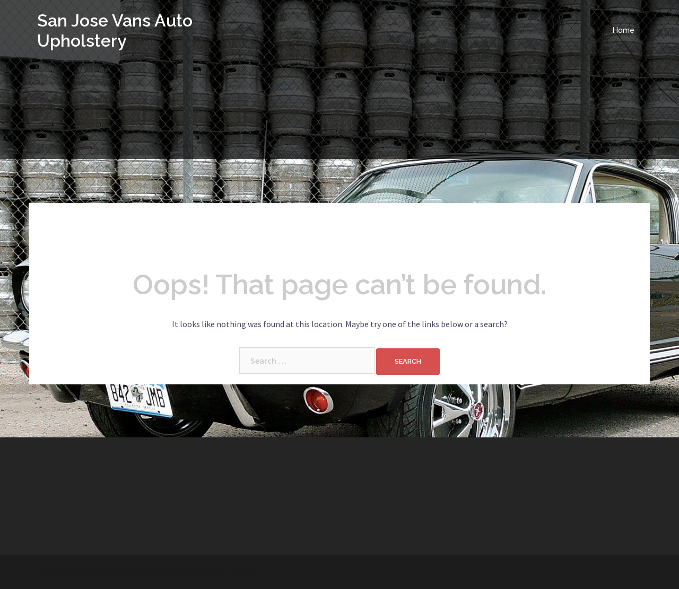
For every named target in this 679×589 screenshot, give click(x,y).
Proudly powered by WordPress (93, 571)
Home (623, 30)
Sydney (196, 571)
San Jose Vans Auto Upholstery (115, 30)
